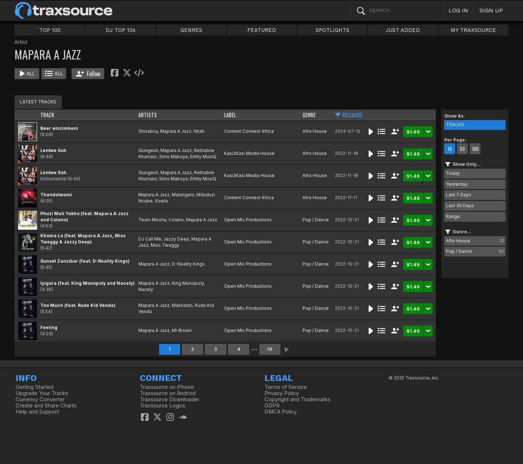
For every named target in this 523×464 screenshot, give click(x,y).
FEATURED (261, 30)
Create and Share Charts (46, 405)
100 (475, 148)
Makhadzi (182, 305)
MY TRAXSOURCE (473, 30)
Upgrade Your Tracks (42, 393)
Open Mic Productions (248, 219)
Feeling (48, 327)
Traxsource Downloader (169, 399)
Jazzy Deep (176, 239)
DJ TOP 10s (120, 30)
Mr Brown (182, 330)
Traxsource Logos (162, 405)
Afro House (315, 131)
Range (453, 216)
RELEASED (352, 115)
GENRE (309, 115)
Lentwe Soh (53, 150)
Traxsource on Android (168, 393)
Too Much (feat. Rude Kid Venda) (77, 305)
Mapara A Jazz (175, 131)
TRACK (47, 115)
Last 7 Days (458, 194)
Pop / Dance (316, 219)
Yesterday (457, 184)
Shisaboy (148, 131)
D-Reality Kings (188, 264)
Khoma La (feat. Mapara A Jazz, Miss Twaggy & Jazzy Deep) (83, 239)
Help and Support (37, 411)
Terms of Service (285, 387)
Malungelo (183, 194)
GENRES (191, 30)
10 (269, 349)
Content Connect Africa (249, 131)
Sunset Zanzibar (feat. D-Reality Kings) (85, 261)
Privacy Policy (281, 393)
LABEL (230, 115)
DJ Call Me (149, 239)
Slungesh (148, 150)
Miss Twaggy (165, 245)
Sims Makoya (173, 156)
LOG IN (458, 10)
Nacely (145, 289)
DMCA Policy (280, 411)
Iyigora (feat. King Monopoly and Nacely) (87, 283)
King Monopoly (188, 283)
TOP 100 (50, 30)
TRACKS (455, 124)
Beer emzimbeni (59, 128)
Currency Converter (40, 399)
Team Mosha (152, 219)
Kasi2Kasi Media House (249, 153)
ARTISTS (147, 115)
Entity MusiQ (203, 156)
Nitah (199, 131)
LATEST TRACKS (38, 101)
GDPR (272, 405)
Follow (88, 73)
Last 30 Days (460, 205)
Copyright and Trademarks (297, 399)
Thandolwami (56, 194)
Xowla (161, 201)
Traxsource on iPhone (167, 387)
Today (453, 173)
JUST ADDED (403, 30)
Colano (176, 219)
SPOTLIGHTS (332, 30)
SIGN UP (491, 10)
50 (462, 148)
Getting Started (34, 387)
